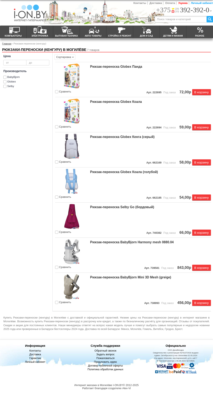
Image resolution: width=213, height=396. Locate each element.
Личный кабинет (202, 3)
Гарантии (35, 358)
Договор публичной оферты (105, 365)
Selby (10, 86)
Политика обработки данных (105, 369)
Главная (6, 43)
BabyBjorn (13, 77)
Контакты (139, 3)
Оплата (170, 3)
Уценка (182, 3)
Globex (11, 81)
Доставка (156, 3)
